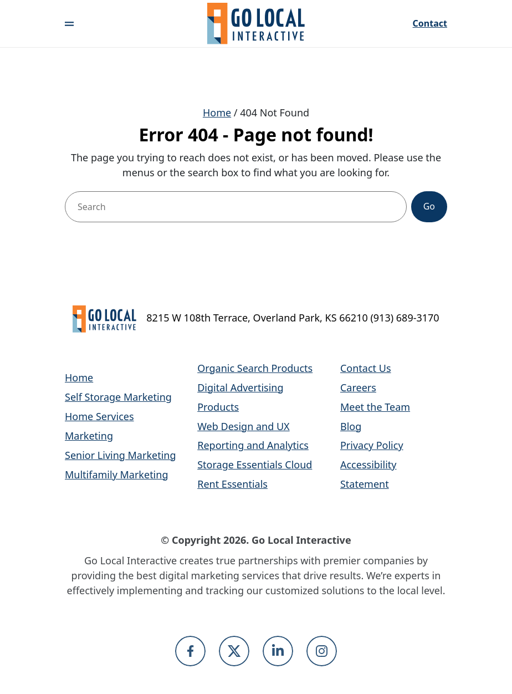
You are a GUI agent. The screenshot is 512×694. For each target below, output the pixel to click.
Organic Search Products (255, 368)
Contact (430, 24)
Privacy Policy (371, 445)
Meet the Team (375, 407)
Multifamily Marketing (116, 474)
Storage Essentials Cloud (254, 464)
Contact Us (365, 368)
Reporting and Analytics (253, 445)
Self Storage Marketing (118, 397)
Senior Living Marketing (120, 455)
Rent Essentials (232, 484)
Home (217, 112)
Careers (358, 387)
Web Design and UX (243, 426)
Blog (350, 426)
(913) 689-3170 (404, 317)
